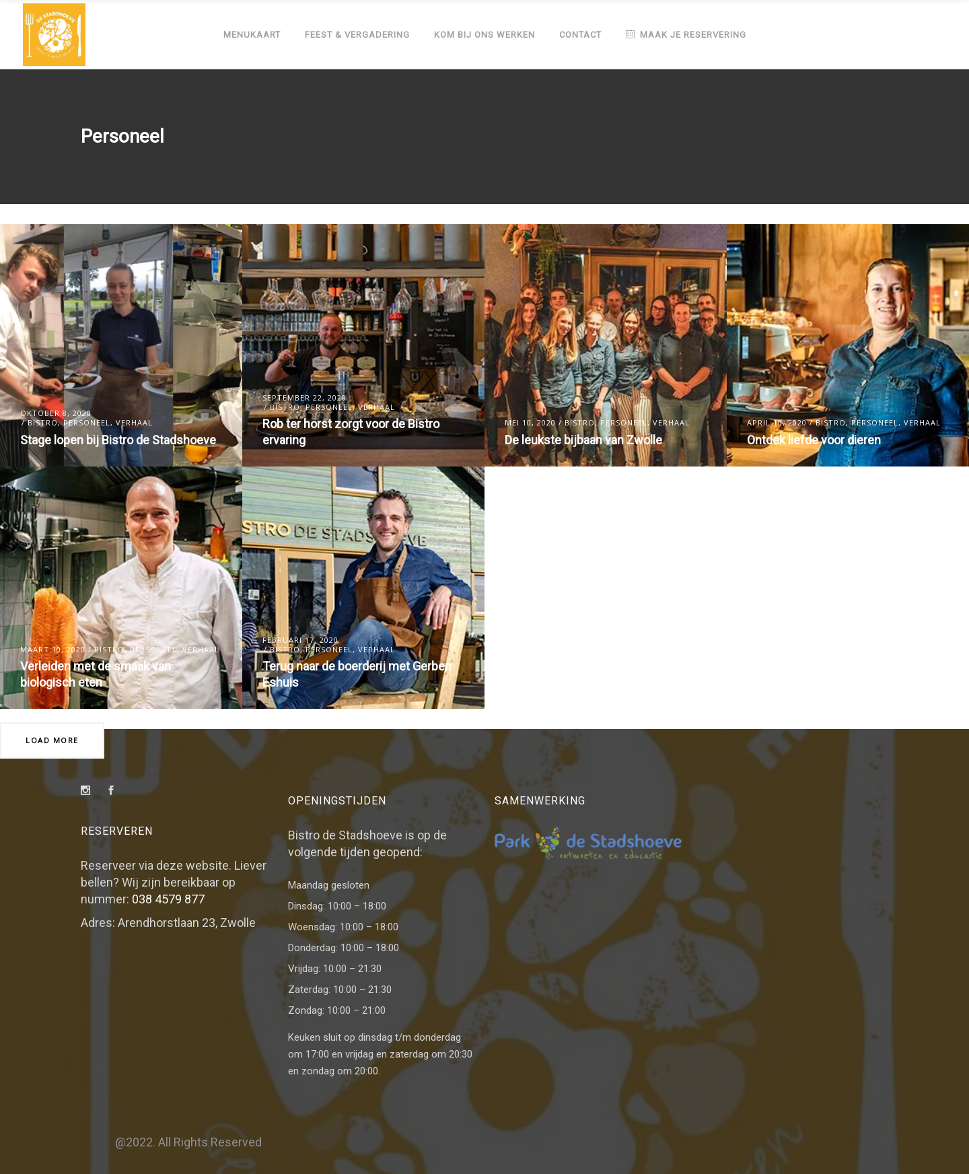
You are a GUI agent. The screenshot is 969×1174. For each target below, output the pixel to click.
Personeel (86, 422)
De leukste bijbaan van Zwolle (583, 440)
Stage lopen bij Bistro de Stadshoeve (118, 440)
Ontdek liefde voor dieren (814, 440)
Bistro (43, 422)
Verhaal (134, 422)
